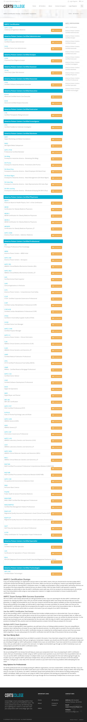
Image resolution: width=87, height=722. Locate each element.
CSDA (6, 82)
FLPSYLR (7, 413)
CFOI (5, 125)
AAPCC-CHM (8, 329)
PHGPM (6, 492)
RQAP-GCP (7, 511)
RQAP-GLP (7, 518)
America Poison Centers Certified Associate (72, 47)
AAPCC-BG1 (8, 271)
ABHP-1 (6, 201)
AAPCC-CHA (8, 40)
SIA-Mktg (7, 156)
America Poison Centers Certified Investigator (72, 63)
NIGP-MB (7, 473)
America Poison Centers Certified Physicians (72, 74)
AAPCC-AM (7, 258)
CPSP (6, 545)
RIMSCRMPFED (9, 505)
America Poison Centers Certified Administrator (72, 31)
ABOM (6, 207)
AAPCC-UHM (8, 28)
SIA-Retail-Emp (9, 169)
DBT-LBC (7, 400)
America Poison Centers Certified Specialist (72, 84)
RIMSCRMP (7, 498)
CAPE (6, 284)
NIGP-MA (7, 464)
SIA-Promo (7, 163)
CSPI (5, 551)
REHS (6, 557)
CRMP (6, 367)
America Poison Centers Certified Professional (72, 79)
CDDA (6, 58)
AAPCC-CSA (8, 374)
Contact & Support (60, 6)
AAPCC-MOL (8, 451)
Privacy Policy (74, 719)
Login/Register (72, 1)
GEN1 (6, 425)
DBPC (6, 393)
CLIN (5, 342)
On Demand (56, 30)
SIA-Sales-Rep (8, 182)
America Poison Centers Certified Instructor (72, 58)
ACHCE (6, 94)
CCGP (6, 296)
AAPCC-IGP (7, 432)
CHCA (6, 46)
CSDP (6, 380)
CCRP (6, 303)
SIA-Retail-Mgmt (9, 176)
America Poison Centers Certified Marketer (72, 68)
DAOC (6, 387)
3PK (5, 245)
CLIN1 (6, 348)
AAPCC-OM (7, 479)
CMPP (6, 355)
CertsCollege (16, 719)
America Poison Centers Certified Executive (72, 53)
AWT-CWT (7, 571)
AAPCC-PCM (8, 150)
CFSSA (6, 316)
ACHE (6, 101)
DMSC (6, 143)
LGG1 (6, 445)
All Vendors (42, 6)
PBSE (6, 485)
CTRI (5, 113)
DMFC (6, 137)
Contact (81, 719)
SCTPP (6, 532)
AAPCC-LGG (8, 438)
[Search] (81, 5)
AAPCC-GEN (8, 419)
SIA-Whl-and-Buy (9, 189)
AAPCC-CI (7, 335)
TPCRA (6, 70)
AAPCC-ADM (8, 233)
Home (34, 6)
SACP (6, 526)
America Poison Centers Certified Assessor (72, 42)
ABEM (6, 251)
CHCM (6, 322)
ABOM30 (7, 226)
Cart (81, 1)
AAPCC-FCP (7, 406)
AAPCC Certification (71, 27)
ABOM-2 (7, 220)
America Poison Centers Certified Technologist (72, 89)
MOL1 (6, 458)
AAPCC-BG (7, 264)
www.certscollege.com (72, 711)
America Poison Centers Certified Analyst (72, 37)
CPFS (6, 361)
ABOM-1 (7, 213)
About (50, 6)
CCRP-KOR (7, 309)
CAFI (5, 277)
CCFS (6, 290)
